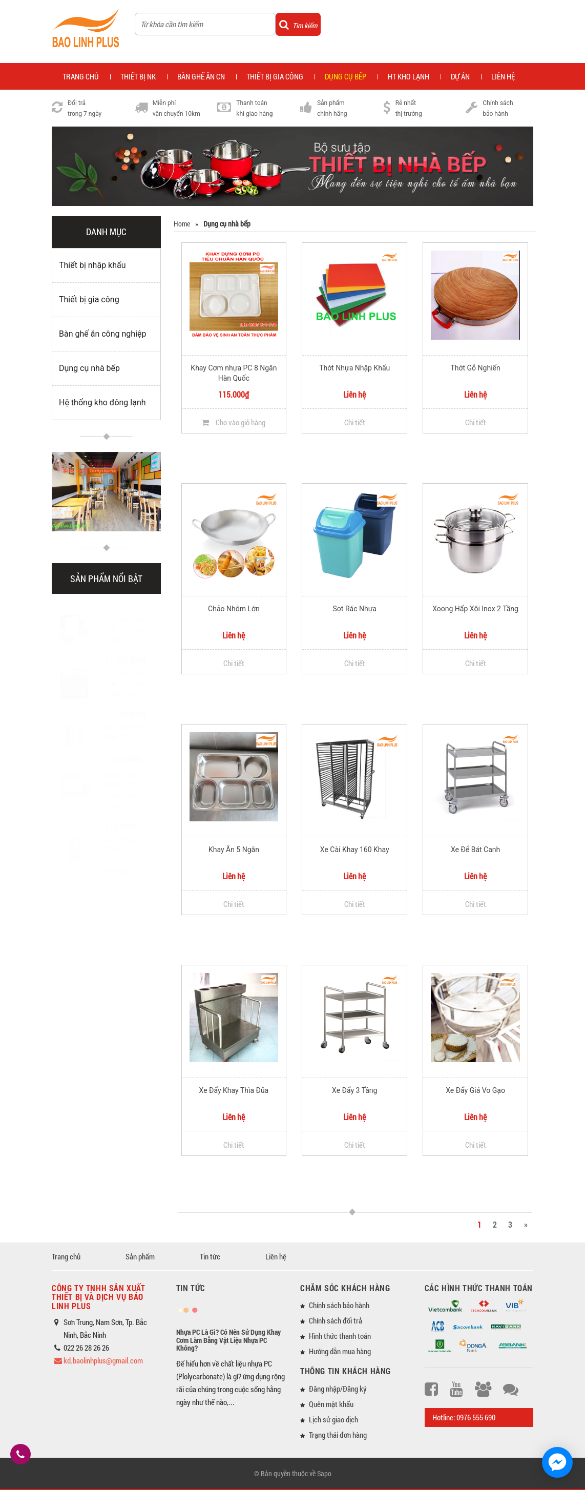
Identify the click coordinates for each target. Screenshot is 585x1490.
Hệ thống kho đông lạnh (102, 402)
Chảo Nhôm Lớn (234, 609)
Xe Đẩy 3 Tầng (354, 1090)
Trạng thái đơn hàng (338, 1435)
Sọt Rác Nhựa (355, 609)
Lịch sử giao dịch (333, 1419)
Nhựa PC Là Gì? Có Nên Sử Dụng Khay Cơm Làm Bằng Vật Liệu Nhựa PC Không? (228, 1340)
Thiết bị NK (138, 76)
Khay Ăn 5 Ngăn (233, 849)
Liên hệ (275, 1256)
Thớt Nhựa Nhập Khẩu (354, 368)
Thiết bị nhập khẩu (92, 265)
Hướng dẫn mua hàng (340, 1351)
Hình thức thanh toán (340, 1336)
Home (182, 224)
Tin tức (210, 1256)
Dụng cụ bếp (345, 76)
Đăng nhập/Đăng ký (338, 1388)
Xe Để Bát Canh (475, 849)
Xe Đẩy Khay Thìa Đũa (234, 1090)
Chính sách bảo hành (339, 1305)
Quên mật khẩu (331, 1404)
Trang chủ (80, 76)
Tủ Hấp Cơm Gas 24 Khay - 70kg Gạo (127, 673)
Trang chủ (66, 1256)
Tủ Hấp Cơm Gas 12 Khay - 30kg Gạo (127, 619)
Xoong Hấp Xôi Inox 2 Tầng (475, 609)
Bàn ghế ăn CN (201, 76)
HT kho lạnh (408, 76)
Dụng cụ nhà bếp (89, 368)
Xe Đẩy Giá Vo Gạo (475, 1090)
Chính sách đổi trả (335, 1320)
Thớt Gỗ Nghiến (475, 368)
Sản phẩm (140, 1256)
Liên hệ (503, 76)
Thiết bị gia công (274, 76)
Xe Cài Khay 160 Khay (354, 849)
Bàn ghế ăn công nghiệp (103, 334)
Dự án (460, 76)
